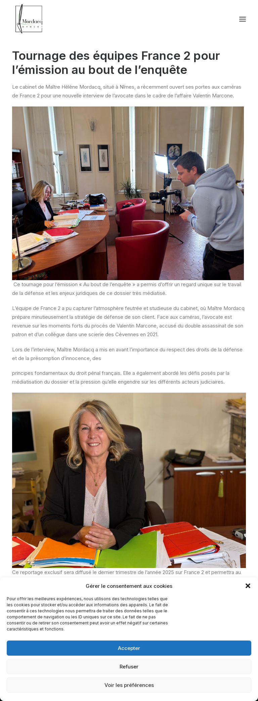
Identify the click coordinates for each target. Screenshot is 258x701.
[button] (248, 585)
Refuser (129, 666)
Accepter (129, 648)
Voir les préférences (129, 685)
